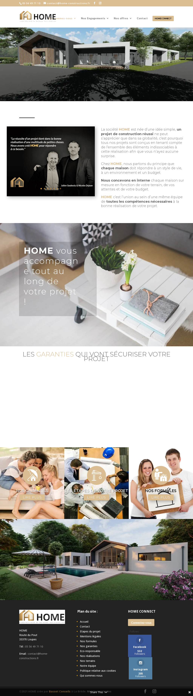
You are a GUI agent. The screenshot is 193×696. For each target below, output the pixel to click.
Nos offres (121, 18)
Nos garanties (88, 646)
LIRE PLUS (32, 497)
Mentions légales (90, 636)
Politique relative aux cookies (98, 671)
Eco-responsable (90, 651)
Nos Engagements (93, 18)
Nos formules (88, 641)
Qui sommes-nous (60, 18)
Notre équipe (88, 666)
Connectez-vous (141, 622)
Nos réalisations (90, 656)
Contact (142, 18)
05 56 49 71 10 (34, 646)
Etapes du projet (90, 631)
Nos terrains (87, 661)
